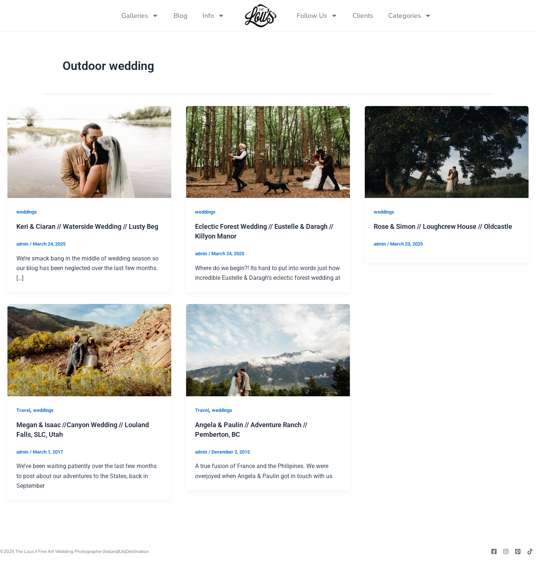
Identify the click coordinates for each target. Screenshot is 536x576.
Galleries (140, 16)
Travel (24, 423)
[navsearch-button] (446, 15)
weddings (27, 216)
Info (213, 16)
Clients (362, 15)
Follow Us (317, 16)
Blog (180, 15)
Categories (409, 16)
